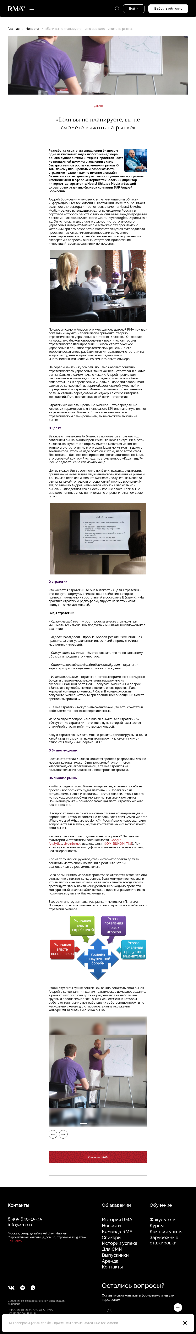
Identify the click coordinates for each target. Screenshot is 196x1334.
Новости (32, 29)
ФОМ (108, 843)
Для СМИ (112, 1249)
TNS (129, 843)
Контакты (112, 1267)
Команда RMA (117, 1231)
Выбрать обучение (168, 8)
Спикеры (111, 1237)
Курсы (157, 1225)
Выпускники (115, 1255)
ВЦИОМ (119, 843)
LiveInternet (72, 843)
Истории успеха (119, 1243)
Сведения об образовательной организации (36, 1300)
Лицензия (14, 1304)
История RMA (117, 1219)
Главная (13, 29)
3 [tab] (103, 1123)
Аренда (110, 1261)
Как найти (15, 1241)
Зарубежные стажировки (164, 1240)
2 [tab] (93, 1123)
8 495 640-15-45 (25, 1219)
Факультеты (163, 1219)
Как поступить (166, 1231)
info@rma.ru (21, 1225)
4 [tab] (112, 1123)
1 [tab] (83, 1123)
